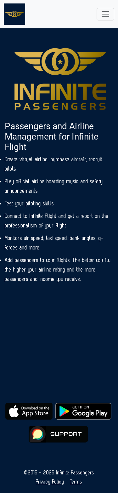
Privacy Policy (50, 481)
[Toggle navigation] (105, 14)
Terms (76, 481)
